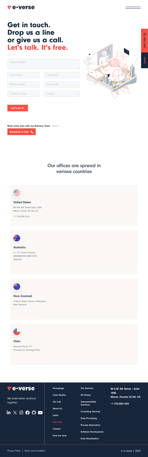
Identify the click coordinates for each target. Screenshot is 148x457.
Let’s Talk (57, 422)
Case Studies (59, 395)
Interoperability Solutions (88, 403)
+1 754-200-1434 (21, 218)
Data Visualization (90, 438)
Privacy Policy (14, 450)
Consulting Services (90, 411)
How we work (60, 435)
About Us (57, 408)
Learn (55, 415)
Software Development (92, 432)
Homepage (58, 388)
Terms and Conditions (34, 450)
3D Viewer (86, 395)
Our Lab (57, 401)
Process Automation (90, 425)
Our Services (87, 388)
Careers (56, 429)
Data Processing (89, 418)
